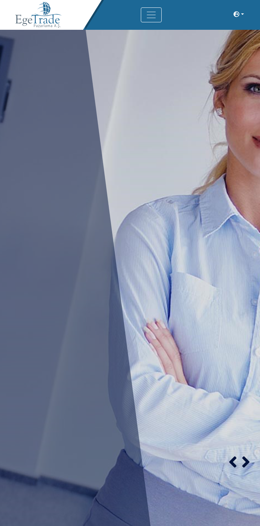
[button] (232, 462)
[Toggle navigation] (151, 14)
